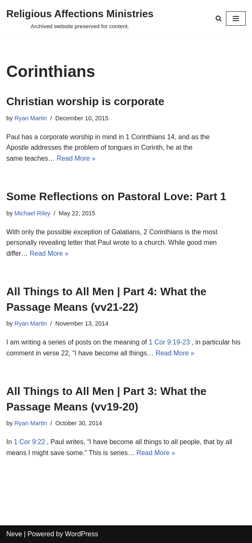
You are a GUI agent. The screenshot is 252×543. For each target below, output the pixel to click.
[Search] (218, 18)
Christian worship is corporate (85, 101)
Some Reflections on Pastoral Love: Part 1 (116, 197)
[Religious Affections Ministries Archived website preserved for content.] (80, 18)
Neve (14, 534)
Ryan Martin (30, 118)
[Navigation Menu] (236, 18)
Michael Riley (32, 213)
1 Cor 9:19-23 (170, 342)
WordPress (81, 534)
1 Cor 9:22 (29, 442)
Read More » (76, 158)
